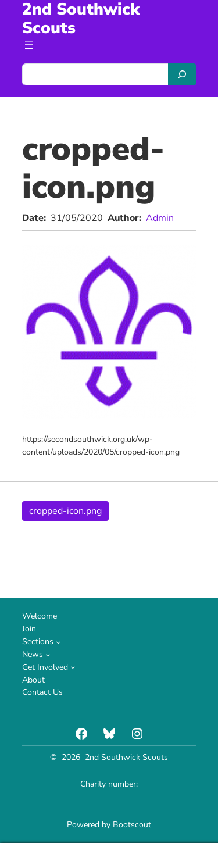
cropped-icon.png (65, 511)
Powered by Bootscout (109, 824)
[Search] (182, 74)
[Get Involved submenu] (72, 667)
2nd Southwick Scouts (126, 757)
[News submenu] (47, 654)
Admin (160, 218)
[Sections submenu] (58, 642)
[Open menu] (29, 45)
